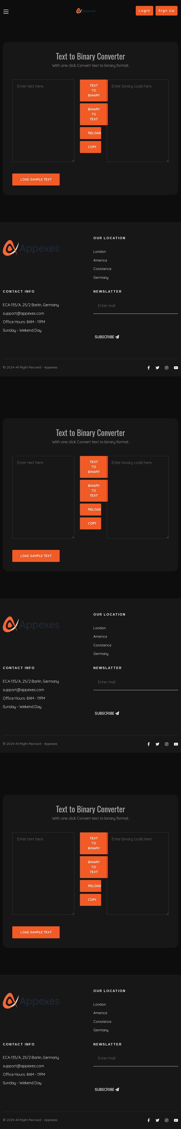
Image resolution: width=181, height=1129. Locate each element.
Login (144, 10)
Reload (94, 133)
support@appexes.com (23, 313)
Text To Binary (94, 90)
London (99, 251)
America (100, 260)
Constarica (102, 268)
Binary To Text (94, 114)
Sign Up (166, 10)
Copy (92, 147)
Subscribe (107, 337)
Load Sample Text (36, 179)
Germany (100, 277)
